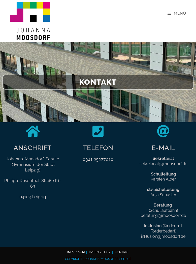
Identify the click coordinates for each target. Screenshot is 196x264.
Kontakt (122, 252)
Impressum (76, 252)
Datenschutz (100, 252)
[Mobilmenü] (177, 13)
